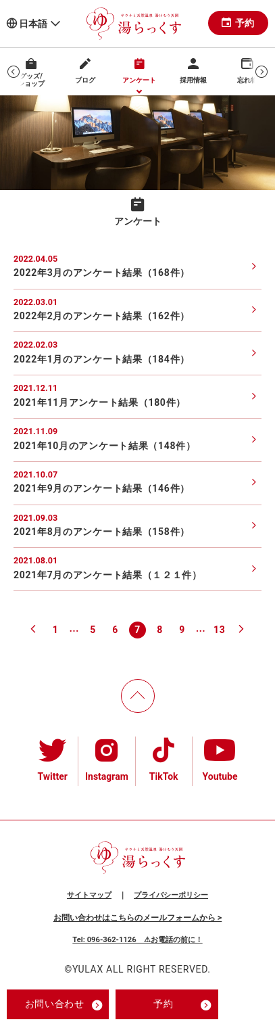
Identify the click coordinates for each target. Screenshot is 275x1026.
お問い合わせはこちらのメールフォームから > (137, 918)
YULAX (87, 969)
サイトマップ (89, 895)
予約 (238, 23)
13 (219, 629)
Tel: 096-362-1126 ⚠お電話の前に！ (137, 939)
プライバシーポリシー (171, 895)
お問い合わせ (64, 1005)
